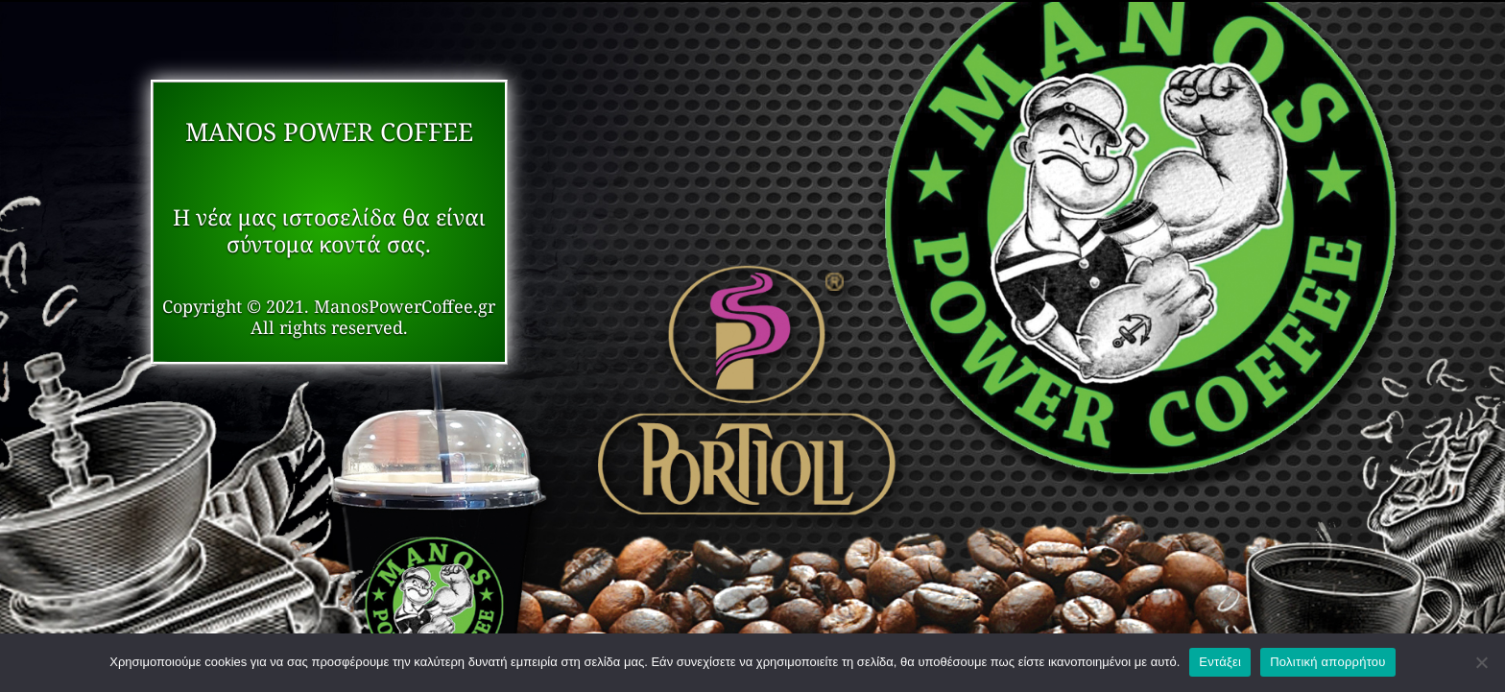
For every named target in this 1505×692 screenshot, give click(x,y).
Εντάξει (1220, 662)
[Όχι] (1481, 662)
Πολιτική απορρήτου (1327, 662)
